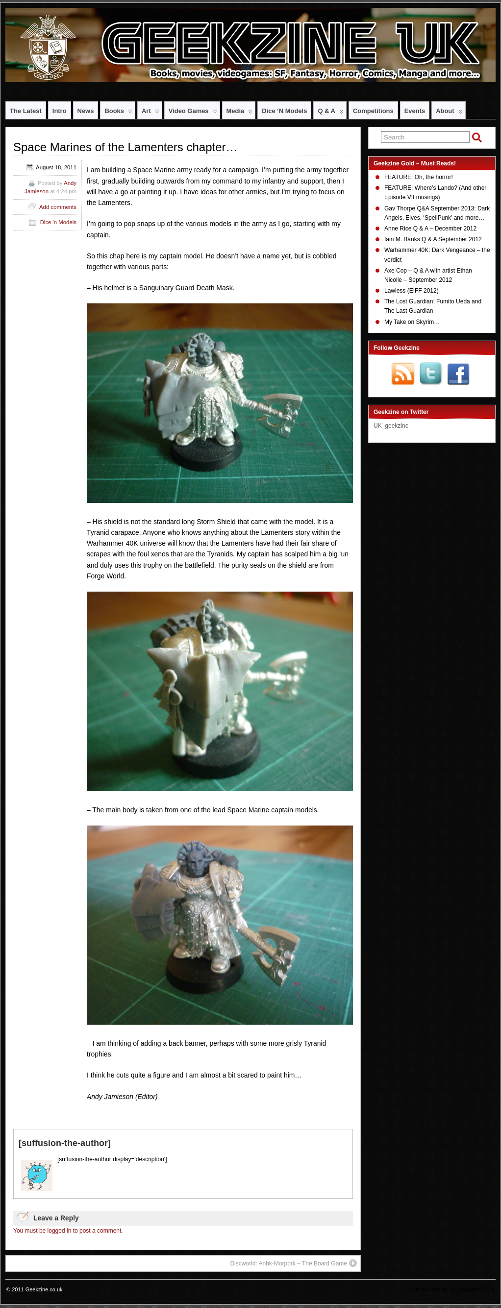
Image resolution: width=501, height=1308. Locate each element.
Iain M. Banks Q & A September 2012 (433, 239)
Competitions (373, 111)
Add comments (57, 207)
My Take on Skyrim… (412, 322)
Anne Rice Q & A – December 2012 (430, 228)
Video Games (193, 113)
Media (239, 113)
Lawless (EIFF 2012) (411, 290)
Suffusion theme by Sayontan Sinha (452, 1289)
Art (150, 113)
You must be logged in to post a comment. (68, 1230)
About (449, 113)
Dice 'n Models (58, 222)
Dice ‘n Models (284, 111)
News (85, 111)
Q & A (331, 113)
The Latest (26, 111)
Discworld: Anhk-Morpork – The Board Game (293, 1263)
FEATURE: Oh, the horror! (418, 177)
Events (414, 111)
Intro (59, 111)
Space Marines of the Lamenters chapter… (125, 147)
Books (118, 113)
